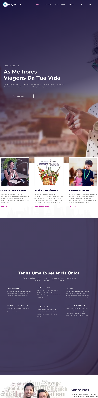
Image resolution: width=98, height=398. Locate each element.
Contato (70, 4)
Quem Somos (59, 4)
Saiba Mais (4, 206)
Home (38, 4)
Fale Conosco (18, 96)
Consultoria (47, 4)
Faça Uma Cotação (41, 206)
